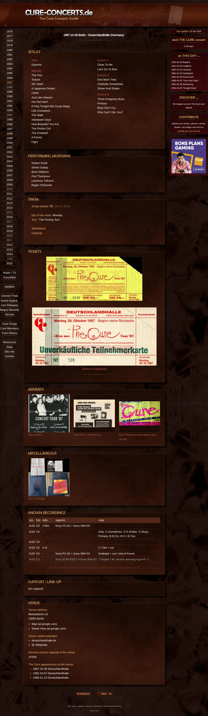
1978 (10, 40)
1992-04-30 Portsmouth (182, 77)
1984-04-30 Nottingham (182, 73)
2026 (10, 263)
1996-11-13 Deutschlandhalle (51, 677)
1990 (10, 96)
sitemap (89, 706)
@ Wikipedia (39, 644)
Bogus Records (9, 309)
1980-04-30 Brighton (180, 62)
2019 (10, 230)
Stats (9, 347)
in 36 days (189, 46)
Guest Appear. (9, 300)
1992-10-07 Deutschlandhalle (51, 673)
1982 (10, 59)
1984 (10, 68)
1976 (10, 31)
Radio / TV (9, 272)
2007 (10, 175)
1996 (10, 124)
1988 (10, 87)
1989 (10, 91)
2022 (10, 244)
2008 (10, 179)
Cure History (9, 333)
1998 (10, 133)
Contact (9, 356)
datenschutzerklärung (112, 706)
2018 (10, 226)
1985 (10, 73)
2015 (10, 212)
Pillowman (100, 368)
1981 (10, 54)
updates (81, 706)
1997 (10, 128)
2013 (10, 203)
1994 (10, 114)
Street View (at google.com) (49, 628)
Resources (9, 342)
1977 (10, 36)
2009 (10, 184)
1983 (10, 63)
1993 (10, 110)
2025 (10, 258)
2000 (10, 142)
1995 (10, 119)
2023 (10, 249)
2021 (10, 240)
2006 (10, 170)
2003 (10, 156)
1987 (10, 82)
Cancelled (9, 277)
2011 (9, 193)
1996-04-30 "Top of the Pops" (185, 80)
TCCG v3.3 (94, 711)
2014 (10, 207)
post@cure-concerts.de (189, 131)
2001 (10, 147)
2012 (10, 198)
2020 (10, 235)
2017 (10, 221)
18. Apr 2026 (189, 31)
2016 (10, 216)
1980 (10, 50)
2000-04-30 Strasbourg (182, 84)
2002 (10, 152)
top (69, 706)
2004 (10, 161)
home (74, 706)
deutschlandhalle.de (44, 640)
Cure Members (9, 328)
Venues (9, 314)
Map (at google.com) (44, 623)
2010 (10, 189)
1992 (10, 105)
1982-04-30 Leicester (181, 69)
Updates (9, 286)
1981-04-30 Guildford (181, 66)
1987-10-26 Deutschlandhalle (51, 668)
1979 (10, 45)
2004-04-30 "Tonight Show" (184, 88)
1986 (10, 77)
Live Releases (9, 305)
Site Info (9, 351)
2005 (10, 165)
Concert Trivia (9, 295)
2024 (10, 254)
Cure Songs (9, 323)
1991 (10, 101)
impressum (98, 706)
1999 (10, 138)
